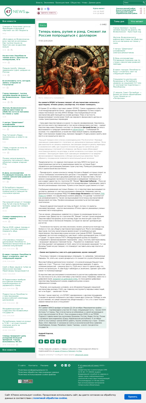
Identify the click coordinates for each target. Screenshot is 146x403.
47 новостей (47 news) (89, 365)
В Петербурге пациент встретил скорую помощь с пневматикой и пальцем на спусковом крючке (17, 192)
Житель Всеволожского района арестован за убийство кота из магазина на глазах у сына (128, 40)
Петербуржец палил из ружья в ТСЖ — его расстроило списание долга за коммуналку (17, 326)
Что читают (137, 21)
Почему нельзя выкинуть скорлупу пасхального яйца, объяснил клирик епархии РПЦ (17, 163)
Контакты (33, 365)
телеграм (45, 9)
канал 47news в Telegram (65, 351)
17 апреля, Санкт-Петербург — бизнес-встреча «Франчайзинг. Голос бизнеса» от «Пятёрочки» (127, 95)
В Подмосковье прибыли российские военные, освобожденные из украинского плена (17, 284)
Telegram (66, 365)
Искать (144, 2)
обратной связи (81, 355)
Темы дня (119, 21)
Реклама (44, 365)
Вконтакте (55, 365)
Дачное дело (95, 2)
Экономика (49, 2)
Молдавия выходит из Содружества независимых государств (17, 312)
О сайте (22, 365)
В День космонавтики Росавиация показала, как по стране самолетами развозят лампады (127, 61)
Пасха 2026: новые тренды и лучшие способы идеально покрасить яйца (17, 230)
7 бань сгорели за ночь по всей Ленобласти (17, 150)
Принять (132, 397)
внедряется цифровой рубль (65, 279)
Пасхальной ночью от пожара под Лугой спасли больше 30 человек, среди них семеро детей (17, 206)
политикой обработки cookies (50, 398)
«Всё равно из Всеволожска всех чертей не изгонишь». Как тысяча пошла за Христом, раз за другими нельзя (17, 44)
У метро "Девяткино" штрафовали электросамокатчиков (123, 50)
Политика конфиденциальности (33, 370)
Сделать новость (48, 13)
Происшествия (62, 2)
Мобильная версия (39, 9)
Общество (75, 2)
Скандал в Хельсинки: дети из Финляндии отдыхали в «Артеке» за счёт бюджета (17, 30)
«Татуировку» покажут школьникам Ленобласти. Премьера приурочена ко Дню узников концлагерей (17, 244)
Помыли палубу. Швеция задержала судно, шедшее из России (17, 72)
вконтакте (42, 9)
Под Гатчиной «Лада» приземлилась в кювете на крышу (17, 138)
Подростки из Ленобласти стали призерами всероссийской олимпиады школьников (17, 298)
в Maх (79, 351)
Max (69, 365)
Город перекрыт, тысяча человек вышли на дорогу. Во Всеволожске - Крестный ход (127, 30)
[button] (41, 341)
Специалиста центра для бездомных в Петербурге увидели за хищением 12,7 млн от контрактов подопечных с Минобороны (127, 83)
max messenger (48, 9)
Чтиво (84, 2)
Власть (39, 2)
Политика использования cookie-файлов (37, 374)
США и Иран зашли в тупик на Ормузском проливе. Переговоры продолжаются (17, 270)
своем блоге (77, 129)
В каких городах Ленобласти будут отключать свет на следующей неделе (126, 71)
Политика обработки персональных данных (38, 372)
